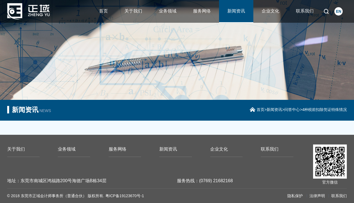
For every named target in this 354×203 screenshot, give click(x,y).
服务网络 (202, 11)
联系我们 (305, 11)
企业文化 (270, 11)
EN (338, 11)
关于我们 (133, 11)
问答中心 (292, 109)
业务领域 (167, 11)
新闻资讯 (236, 11)
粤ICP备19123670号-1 (124, 196)
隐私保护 (295, 196)
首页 (103, 11)
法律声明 (317, 196)
